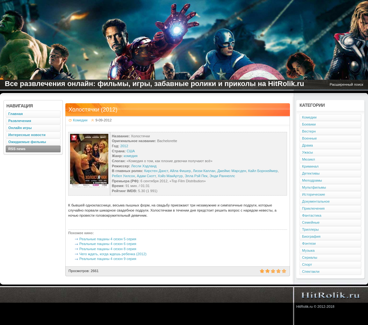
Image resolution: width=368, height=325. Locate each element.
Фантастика (311, 215)
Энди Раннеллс (222, 176)
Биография (311, 236)
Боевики (309, 124)
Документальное (316, 201)
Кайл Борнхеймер (263, 171)
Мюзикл (308, 159)
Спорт (307, 264)
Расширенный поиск (346, 84)
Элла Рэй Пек (196, 176)
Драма (307, 145)
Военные (309, 138)
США (130, 151)
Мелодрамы (312, 180)
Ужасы (307, 152)
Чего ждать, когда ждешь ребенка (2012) (113, 254)
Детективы (311, 173)
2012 (124, 146)
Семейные (311, 222)
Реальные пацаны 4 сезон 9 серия (107, 259)
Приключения (313, 208)
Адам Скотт (146, 176)
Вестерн (309, 131)
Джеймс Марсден (231, 171)
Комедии (80, 120)
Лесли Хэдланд (143, 166)
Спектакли (310, 271)
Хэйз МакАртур (170, 176)
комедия (131, 156)
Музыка (308, 250)
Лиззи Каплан (204, 171)
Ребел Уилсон (123, 176)
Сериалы (309, 257)
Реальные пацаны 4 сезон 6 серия (107, 244)
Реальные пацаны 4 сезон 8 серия (107, 249)
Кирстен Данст (156, 171)
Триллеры (310, 229)
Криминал (310, 166)
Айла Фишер (180, 171)
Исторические (313, 194)
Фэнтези (309, 243)
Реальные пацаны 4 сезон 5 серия (107, 239)
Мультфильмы (314, 187)
